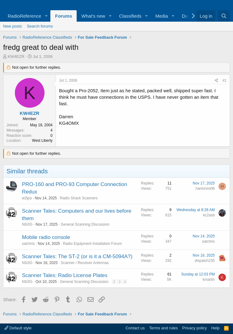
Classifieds (130, 16)
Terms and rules (163, 328)
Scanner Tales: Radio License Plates (65, 275)
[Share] (216, 80)
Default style (18, 328)
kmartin (209, 279)
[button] (46, 16)
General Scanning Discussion (85, 224)
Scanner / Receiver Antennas (84, 263)
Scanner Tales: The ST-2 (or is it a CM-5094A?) (77, 256)
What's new (93, 16)
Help (215, 328)
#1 (224, 80)
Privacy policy (194, 328)
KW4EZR (16, 56)
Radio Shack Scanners (79, 198)
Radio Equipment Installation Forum (92, 243)
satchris (28, 243)
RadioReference (24, 16)
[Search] (224, 16)
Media (161, 16)
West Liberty (42, 140)
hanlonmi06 (205, 188)
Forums (63, 16)
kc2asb (209, 215)
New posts (12, 26)
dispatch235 (205, 260)
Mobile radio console (46, 237)
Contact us (135, 328)
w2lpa (27, 198)
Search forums (40, 26)
